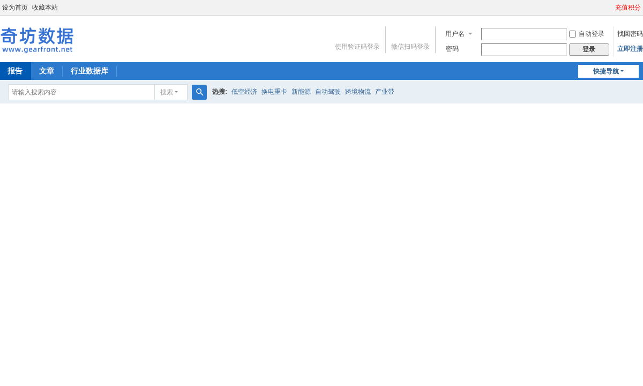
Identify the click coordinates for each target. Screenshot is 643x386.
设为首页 (15, 7)
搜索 (166, 92)
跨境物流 (358, 91)
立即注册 (630, 49)
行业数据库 (89, 70)
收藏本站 (45, 7)
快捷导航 (606, 71)
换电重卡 (274, 91)
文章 (46, 70)
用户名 (455, 34)
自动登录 (586, 34)
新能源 (301, 91)
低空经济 (244, 91)
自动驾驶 (328, 91)
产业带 (384, 91)
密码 (452, 49)
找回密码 (630, 34)
